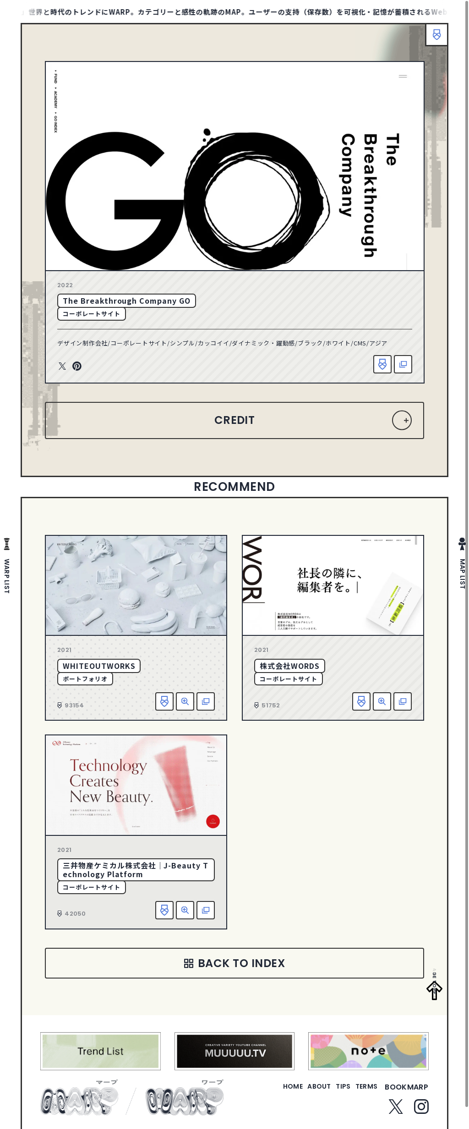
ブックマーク (432, 39)
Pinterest (77, 366)
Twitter (62, 366)
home (267, 1092)
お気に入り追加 (382, 364)
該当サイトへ (403, 364)
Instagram (421, 1112)
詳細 (185, 701)
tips (332, 1092)
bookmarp (406, 1092)
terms (362, 1092)
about (301, 1092)
